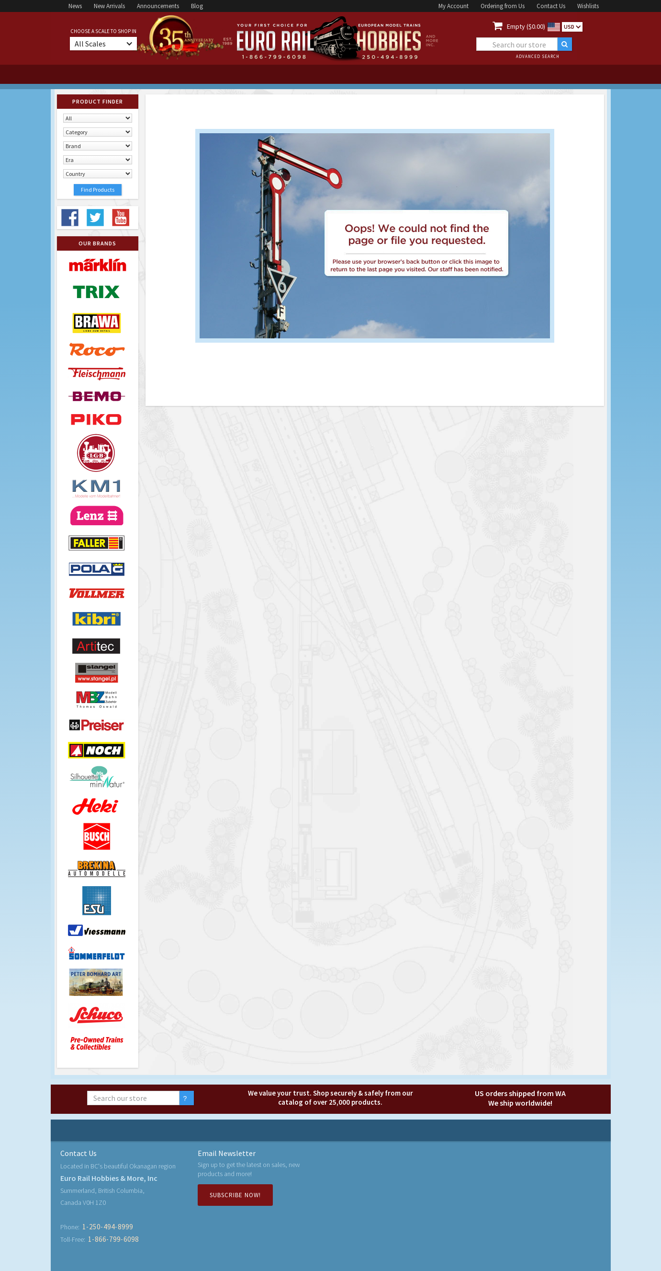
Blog (197, 6)
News (75, 6)
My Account (453, 6)
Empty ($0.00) (526, 26)
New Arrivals (109, 6)
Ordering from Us (503, 6)
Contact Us (551, 6)
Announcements (158, 6)
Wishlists (588, 6)
